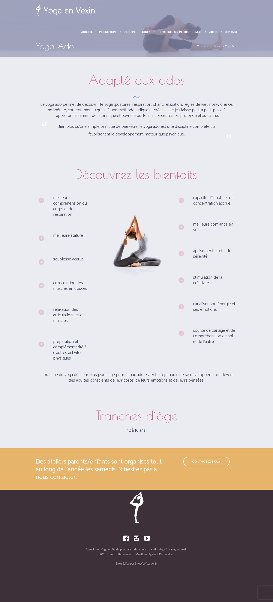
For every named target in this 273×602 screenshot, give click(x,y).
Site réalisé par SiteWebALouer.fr (136, 563)
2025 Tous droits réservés (116, 554)
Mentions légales (145, 554)
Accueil (218, 46)
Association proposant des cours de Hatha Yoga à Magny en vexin (136, 549)
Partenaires (166, 554)
